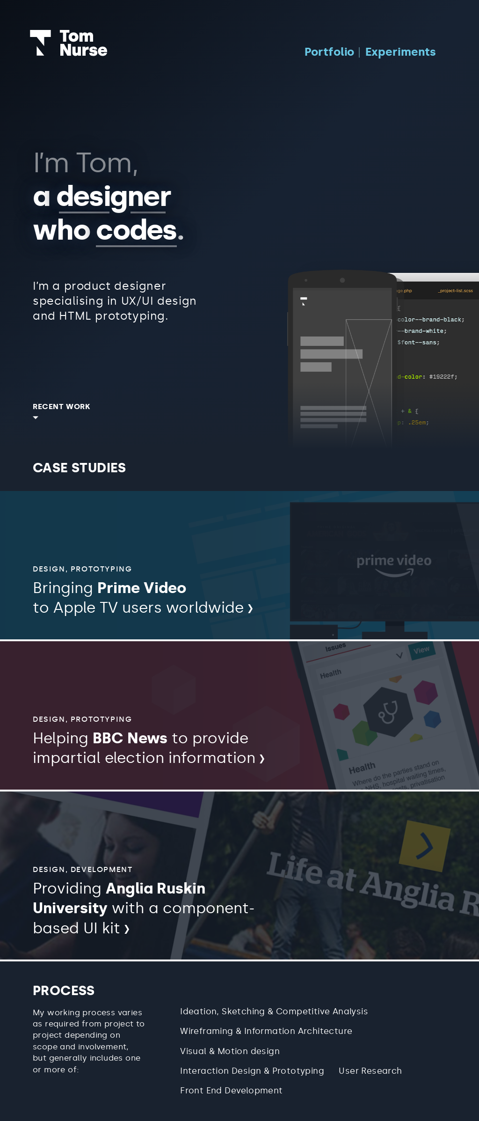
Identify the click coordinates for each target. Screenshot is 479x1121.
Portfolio (329, 52)
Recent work (62, 406)
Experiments (400, 52)
